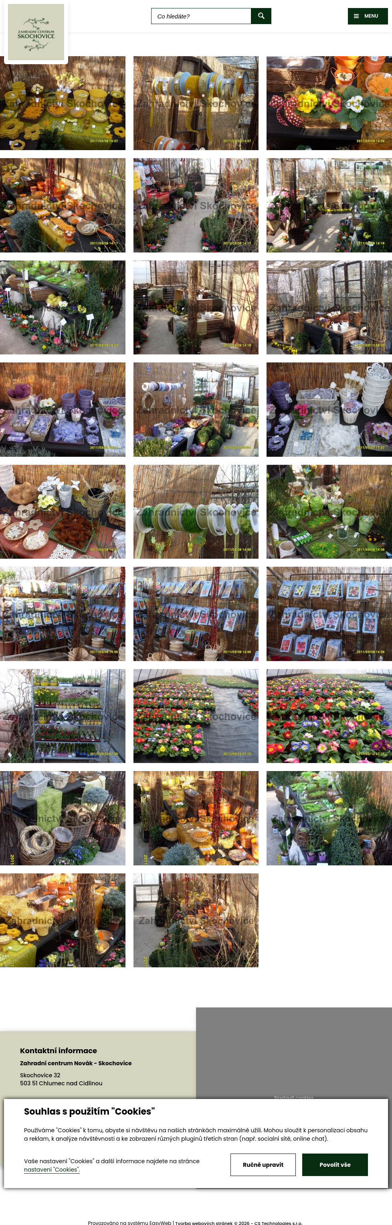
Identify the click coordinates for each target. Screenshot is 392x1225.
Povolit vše (334, 1165)
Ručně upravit (263, 1165)
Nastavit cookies (293, 1098)
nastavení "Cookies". (52, 1170)
